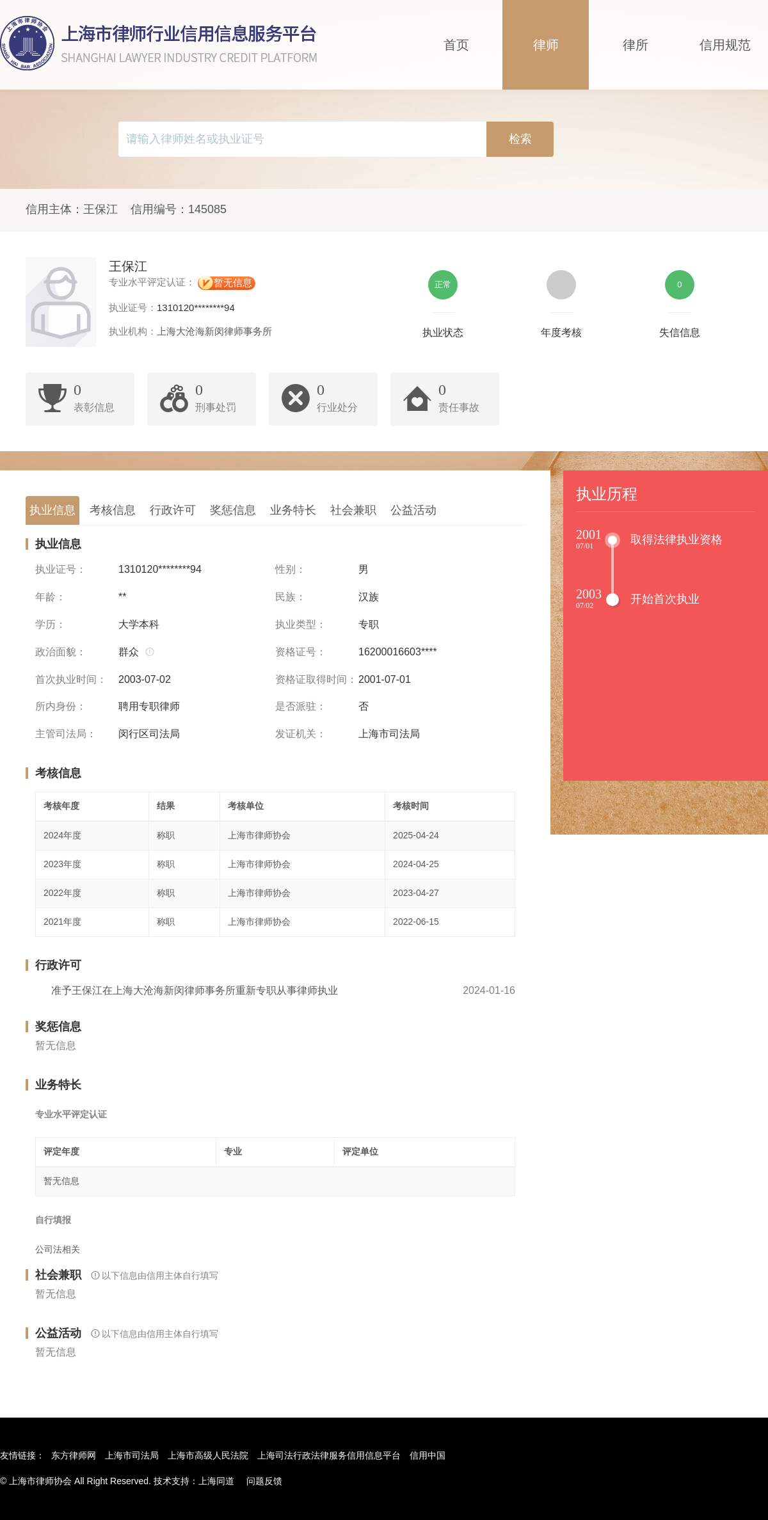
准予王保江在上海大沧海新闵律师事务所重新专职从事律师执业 (194, 990)
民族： (290, 596)
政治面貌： (60, 651)
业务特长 (293, 510)
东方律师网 (73, 1455)
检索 (520, 138)
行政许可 (173, 510)
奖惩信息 (233, 510)
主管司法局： (66, 733)
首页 (456, 45)
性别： (290, 569)
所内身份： (60, 706)
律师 (546, 45)
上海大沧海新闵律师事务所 (214, 331)
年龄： (50, 596)
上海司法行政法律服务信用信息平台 (329, 1455)
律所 (635, 45)
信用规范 (725, 45)
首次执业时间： (71, 679)
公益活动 (413, 510)
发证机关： (300, 733)
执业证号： (60, 569)
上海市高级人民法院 (208, 1455)
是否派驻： (300, 706)
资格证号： (300, 651)
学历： (50, 624)
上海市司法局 (132, 1455)
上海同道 (216, 1481)
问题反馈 (264, 1481)
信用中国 (427, 1455)
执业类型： (300, 624)
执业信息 (52, 510)
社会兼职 (353, 510)
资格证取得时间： (316, 679)
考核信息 (113, 510)
